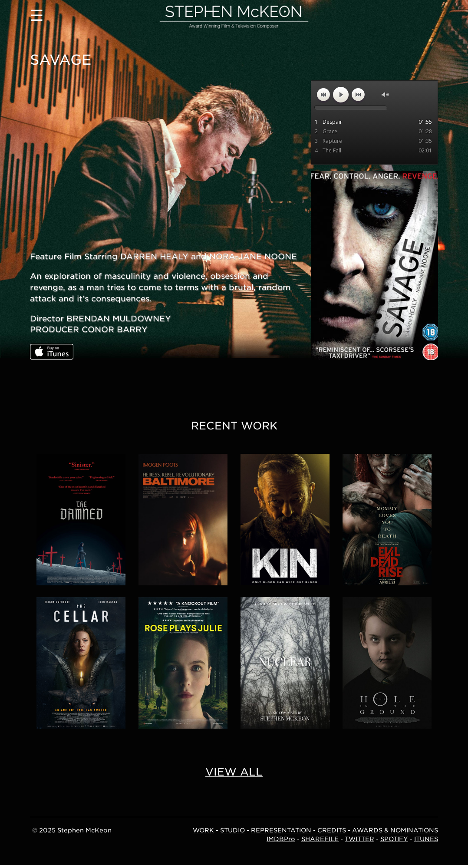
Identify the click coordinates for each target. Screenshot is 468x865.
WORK (203, 830)
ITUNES (426, 838)
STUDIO (232, 830)
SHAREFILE (320, 838)
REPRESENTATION (281, 830)
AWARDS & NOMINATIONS (395, 830)
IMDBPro (281, 838)
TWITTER (359, 838)
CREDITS (331, 830)
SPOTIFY (394, 838)
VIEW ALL (234, 772)
